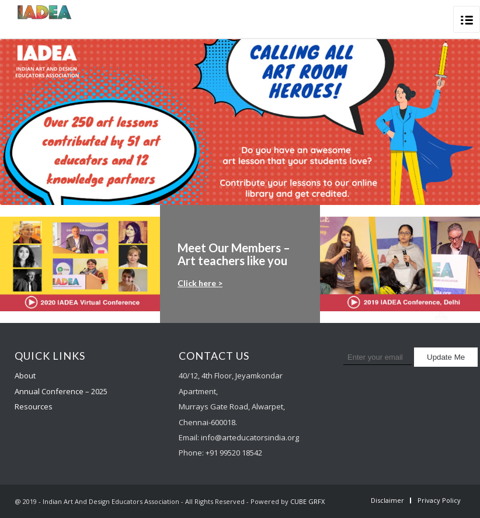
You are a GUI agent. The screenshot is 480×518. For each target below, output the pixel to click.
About (25, 375)
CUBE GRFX (307, 501)
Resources (34, 406)
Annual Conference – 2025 (61, 391)
